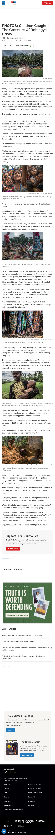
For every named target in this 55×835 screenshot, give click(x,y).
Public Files (31, 801)
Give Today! (13, 548)
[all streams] (52, 831)
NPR (5, 560)
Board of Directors (33, 797)
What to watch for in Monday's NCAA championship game (22, 635)
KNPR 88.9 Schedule (34, 784)
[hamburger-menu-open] (3, 3)
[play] (3, 831)
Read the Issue (27, 755)
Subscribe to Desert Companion (13, 809)
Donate (48, 3)
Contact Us (7, 788)
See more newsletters (13, 725)
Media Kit (31, 805)
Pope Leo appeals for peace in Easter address (18, 641)
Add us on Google (23, 46)
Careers (6, 797)
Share (7, 46)
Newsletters (7, 805)
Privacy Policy (23, 778)
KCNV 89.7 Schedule (34, 788)
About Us (7, 784)
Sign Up (10, 730)
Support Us (7, 801)
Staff (5, 793)
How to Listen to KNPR (35, 793)
